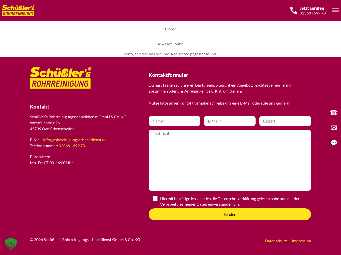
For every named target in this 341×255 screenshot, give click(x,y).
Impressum (301, 240)
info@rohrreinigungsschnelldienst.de (74, 139)
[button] (11, 244)
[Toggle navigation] (335, 10)
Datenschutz (276, 240)
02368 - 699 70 (72, 145)
